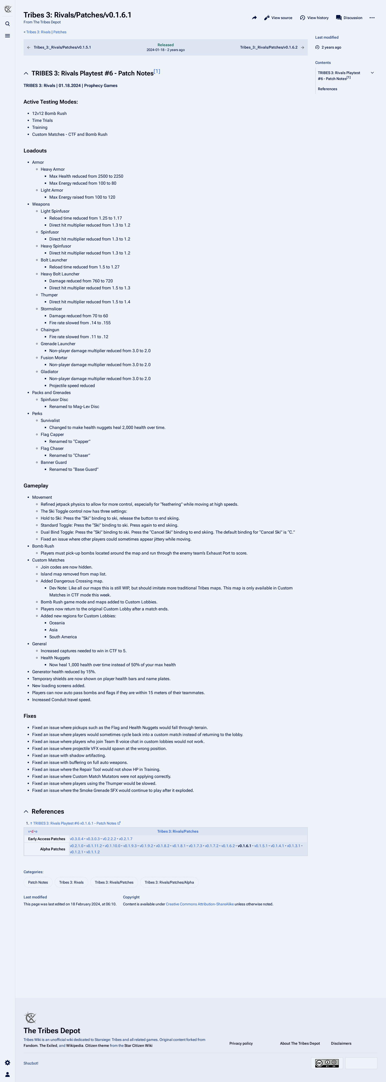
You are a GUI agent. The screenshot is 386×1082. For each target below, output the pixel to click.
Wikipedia (74, 1045)
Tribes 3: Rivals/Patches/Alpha (169, 882)
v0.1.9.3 (130, 846)
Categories (33, 872)
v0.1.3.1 (293, 846)
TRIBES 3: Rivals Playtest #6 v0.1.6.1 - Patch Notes (74, 823)
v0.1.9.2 (146, 846)
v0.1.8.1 (179, 846)
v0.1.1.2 (93, 852)
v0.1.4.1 (277, 846)
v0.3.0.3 (93, 839)
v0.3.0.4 (76, 839)
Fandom (31, 1045)
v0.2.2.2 (109, 839)
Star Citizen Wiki (138, 1045)
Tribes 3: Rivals (38, 32)
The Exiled (48, 1045)
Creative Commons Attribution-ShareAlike (200, 904)
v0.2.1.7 (125, 839)
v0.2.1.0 (76, 846)
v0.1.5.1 (261, 846)
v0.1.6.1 (244, 846)
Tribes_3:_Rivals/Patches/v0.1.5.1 (72, 47)
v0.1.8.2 (162, 846)
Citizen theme (97, 1045)
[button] (341, 76)
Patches (59, 32)
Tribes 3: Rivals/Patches (177, 831)
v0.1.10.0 (112, 846)
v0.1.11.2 (94, 846)
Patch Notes (38, 882)
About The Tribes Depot (300, 1043)
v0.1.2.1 (76, 852)
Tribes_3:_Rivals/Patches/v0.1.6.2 (260, 47)
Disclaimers (341, 1043)
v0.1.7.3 (195, 846)
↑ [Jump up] (31, 823)
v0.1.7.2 (211, 846)
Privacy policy (241, 1043)
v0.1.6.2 (228, 846)
